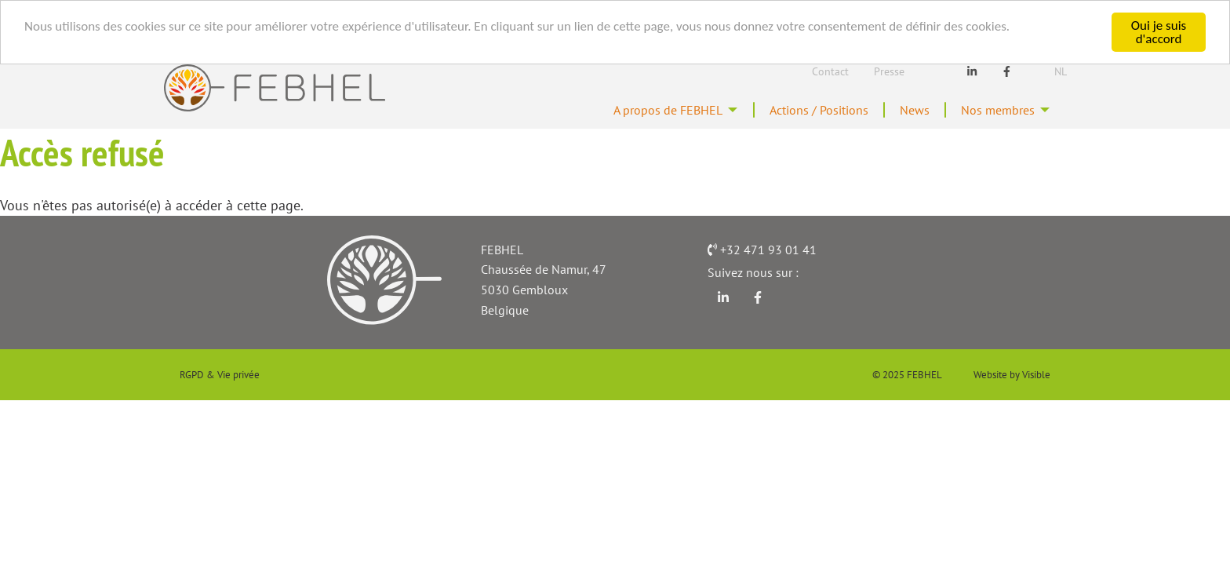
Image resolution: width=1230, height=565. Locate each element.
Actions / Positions (798, 110)
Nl (1060, 71)
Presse (889, 71)
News (902, 110)
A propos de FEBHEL (632, 110)
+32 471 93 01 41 (768, 251)
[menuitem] (640, 110)
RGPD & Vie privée (220, 375)
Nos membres (993, 110)
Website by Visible (1011, 375)
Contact (830, 71)
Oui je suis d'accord (1158, 32)
